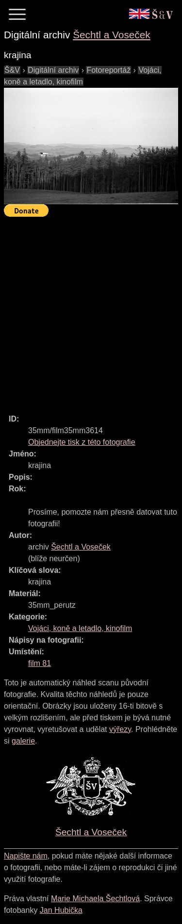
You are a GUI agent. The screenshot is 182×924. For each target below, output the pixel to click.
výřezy (120, 729)
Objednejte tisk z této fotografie (81, 442)
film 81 (39, 663)
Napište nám (26, 856)
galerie (23, 741)
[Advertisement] (91, 311)
